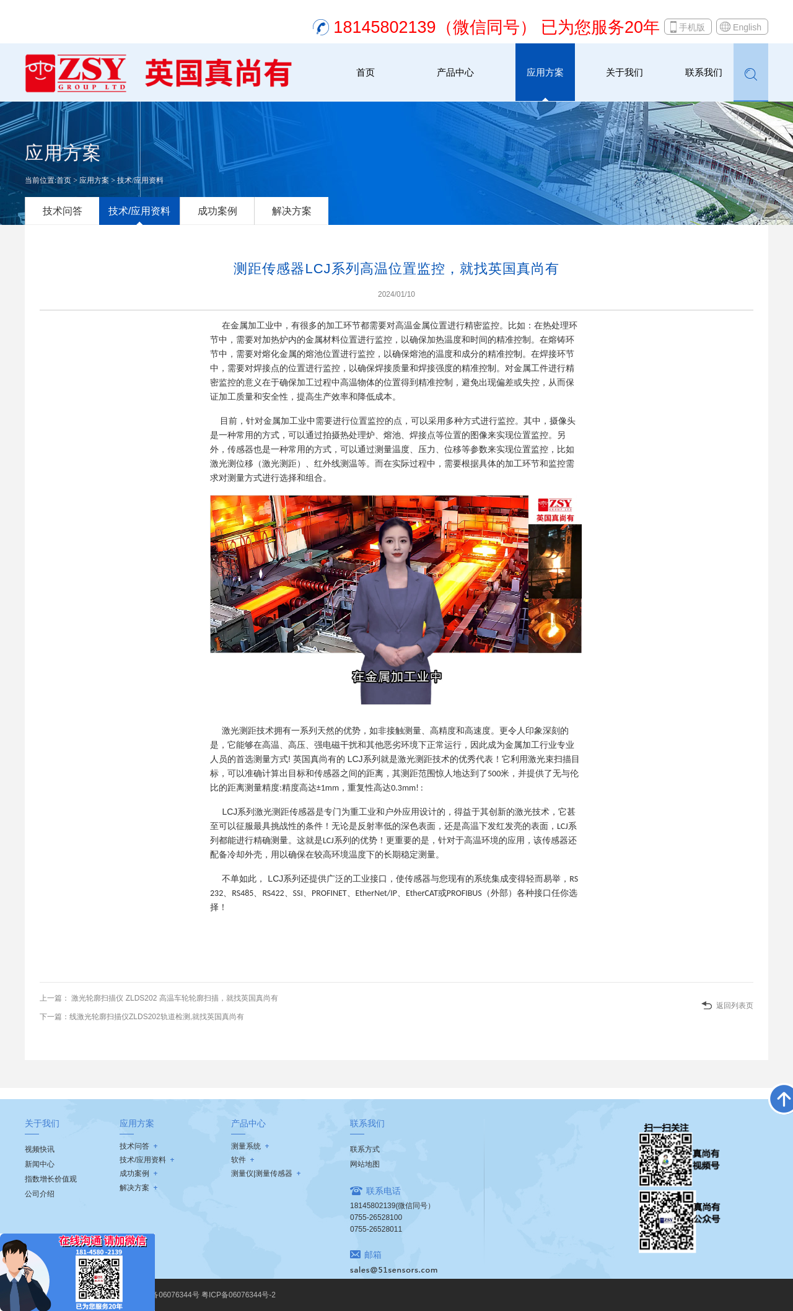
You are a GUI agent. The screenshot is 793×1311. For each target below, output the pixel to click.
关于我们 (624, 72)
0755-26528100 (376, 1217)
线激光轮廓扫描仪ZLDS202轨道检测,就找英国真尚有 (156, 1016)
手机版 (692, 27)
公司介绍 (40, 1194)
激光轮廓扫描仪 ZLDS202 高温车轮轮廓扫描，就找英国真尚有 (173, 998)
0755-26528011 (376, 1229)
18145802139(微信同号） (392, 1205)
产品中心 (455, 72)
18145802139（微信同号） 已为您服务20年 (496, 27)
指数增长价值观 (51, 1179)
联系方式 (365, 1149)
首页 (365, 72)
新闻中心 (40, 1164)
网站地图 (365, 1164)
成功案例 (217, 211)
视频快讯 (40, 1149)
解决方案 (292, 211)
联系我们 (703, 72)
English (747, 27)
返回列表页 (734, 1005)
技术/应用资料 (140, 180)
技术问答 (62, 211)
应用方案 (545, 72)
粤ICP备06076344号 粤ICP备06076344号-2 (203, 1295)
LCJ (354, 759)
